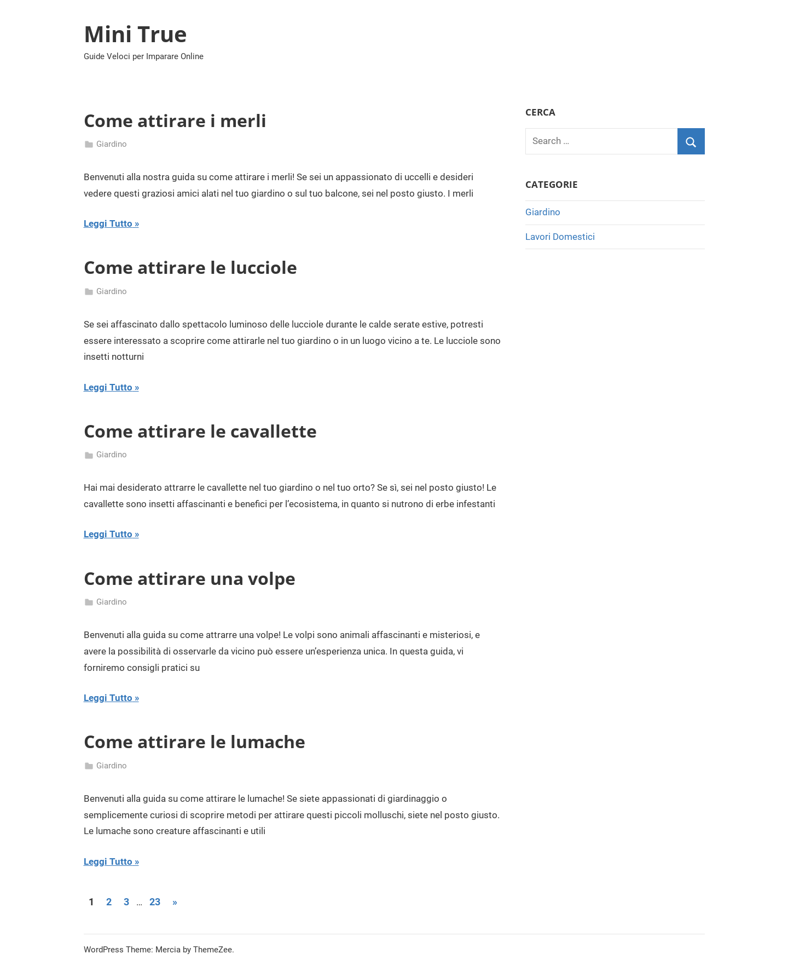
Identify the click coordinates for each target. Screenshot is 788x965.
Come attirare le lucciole (190, 267)
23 (154, 901)
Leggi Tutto (108, 223)
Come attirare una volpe (190, 578)
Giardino (111, 144)
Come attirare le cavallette (200, 431)
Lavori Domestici (560, 236)
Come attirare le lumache (194, 741)
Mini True (135, 34)
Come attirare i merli (175, 120)
